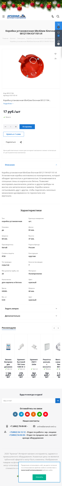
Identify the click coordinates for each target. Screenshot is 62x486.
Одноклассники (33, 414)
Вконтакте (15, 414)
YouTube (27, 414)
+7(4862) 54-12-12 (18, 432)
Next (58, 328)
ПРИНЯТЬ (39, 477)
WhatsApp (39, 414)
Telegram (21, 414)
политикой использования (31, 470)
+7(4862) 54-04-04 (17, 435)
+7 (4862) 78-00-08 (18, 426)
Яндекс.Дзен (45, 414)
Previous (54, 328)
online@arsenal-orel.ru (46, 426)
